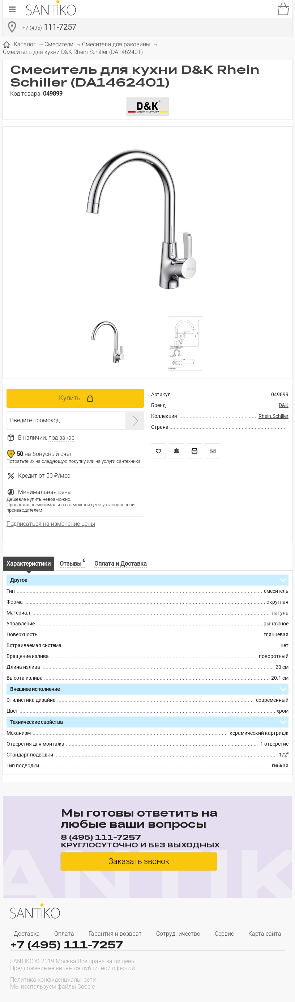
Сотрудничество (178, 933)
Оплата (64, 933)
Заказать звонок (138, 861)
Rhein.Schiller (273, 416)
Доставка (27, 933)
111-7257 (49, 27)
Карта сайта (264, 933)
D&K (283, 405)
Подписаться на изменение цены (51, 523)
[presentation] (238, 982)
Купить (70, 398)
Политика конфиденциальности (53, 979)
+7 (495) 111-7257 (66, 944)
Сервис (224, 933)
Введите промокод (35, 420)
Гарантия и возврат (115, 933)
